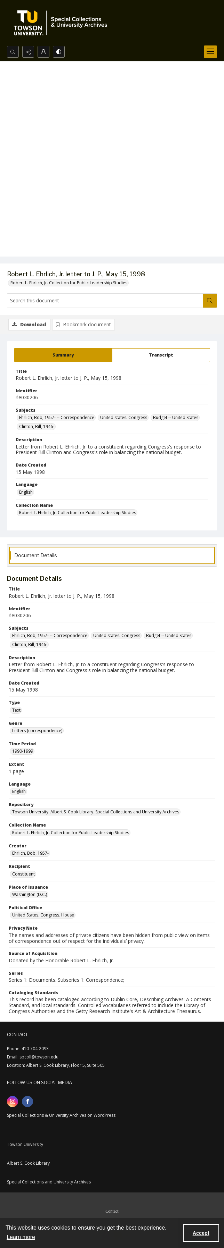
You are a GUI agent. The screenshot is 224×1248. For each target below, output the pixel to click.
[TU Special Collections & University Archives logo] (62, 22)
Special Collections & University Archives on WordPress (61, 1115)
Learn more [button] (21, 1237)
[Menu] (210, 51)
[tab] (63, 355)
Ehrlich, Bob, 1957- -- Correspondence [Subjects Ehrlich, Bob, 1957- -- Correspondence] (56, 417)
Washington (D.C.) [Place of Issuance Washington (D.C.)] (29, 894)
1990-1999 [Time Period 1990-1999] (22, 751)
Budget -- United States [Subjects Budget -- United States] (175, 417)
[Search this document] (105, 301)
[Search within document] (210, 301)
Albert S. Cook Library (28, 1163)
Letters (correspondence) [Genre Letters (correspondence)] (37, 731)
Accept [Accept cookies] (201, 1233)
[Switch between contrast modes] (58, 51)
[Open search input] (12, 51)
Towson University (25, 1144)
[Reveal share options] (28, 51)
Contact (111, 1211)
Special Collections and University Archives (49, 1182)
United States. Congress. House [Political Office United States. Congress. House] (43, 915)
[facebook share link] (27, 1101)
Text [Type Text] (16, 710)
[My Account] (43, 51)
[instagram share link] (12, 1101)
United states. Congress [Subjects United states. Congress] (123, 417)
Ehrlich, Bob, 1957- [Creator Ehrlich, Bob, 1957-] (30, 853)
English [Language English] (26, 492)
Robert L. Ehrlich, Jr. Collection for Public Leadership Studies (68, 283)
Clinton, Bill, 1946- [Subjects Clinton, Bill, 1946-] (36, 426)
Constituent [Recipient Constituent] (23, 874)
